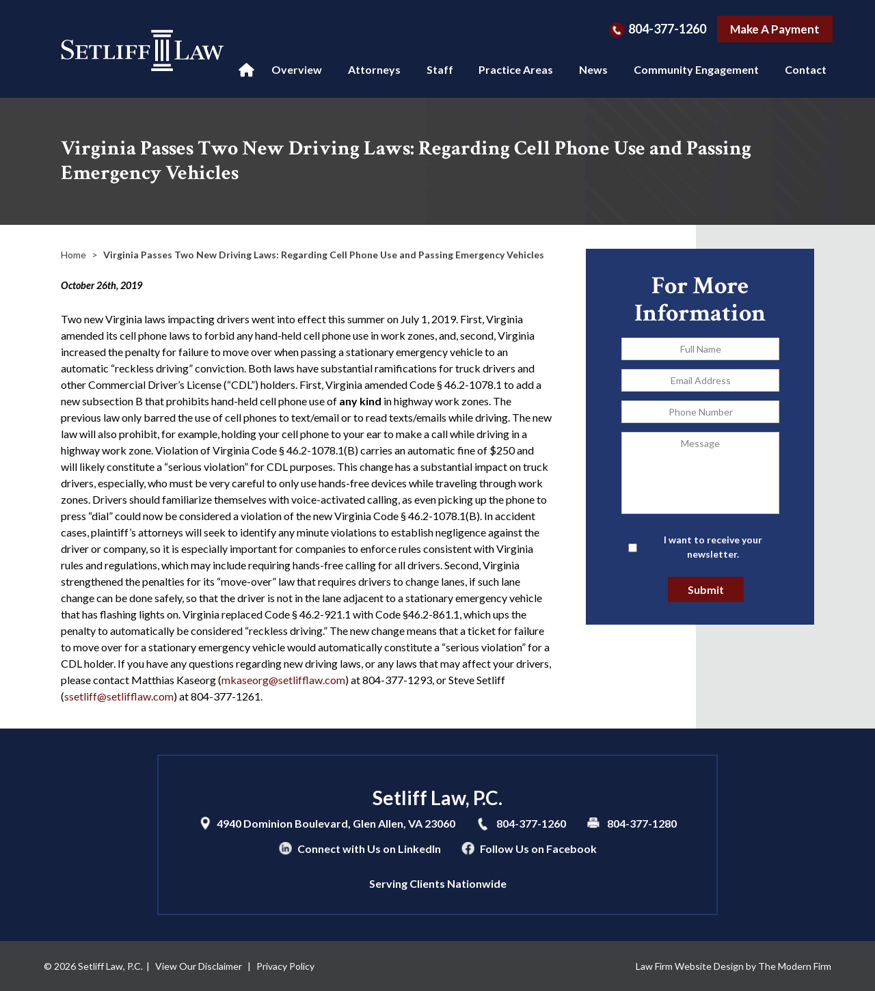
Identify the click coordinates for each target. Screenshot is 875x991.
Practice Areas (516, 69)
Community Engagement (696, 69)
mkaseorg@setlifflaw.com (283, 679)
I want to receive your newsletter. (713, 547)
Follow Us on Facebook (538, 848)
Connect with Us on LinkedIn (369, 848)
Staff (440, 69)
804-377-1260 (667, 28)
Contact (805, 69)
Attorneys (374, 69)
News (593, 69)
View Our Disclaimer (198, 966)
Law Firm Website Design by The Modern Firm (733, 966)
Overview (296, 69)
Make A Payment (775, 29)
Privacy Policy (285, 966)
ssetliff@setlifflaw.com (119, 696)
